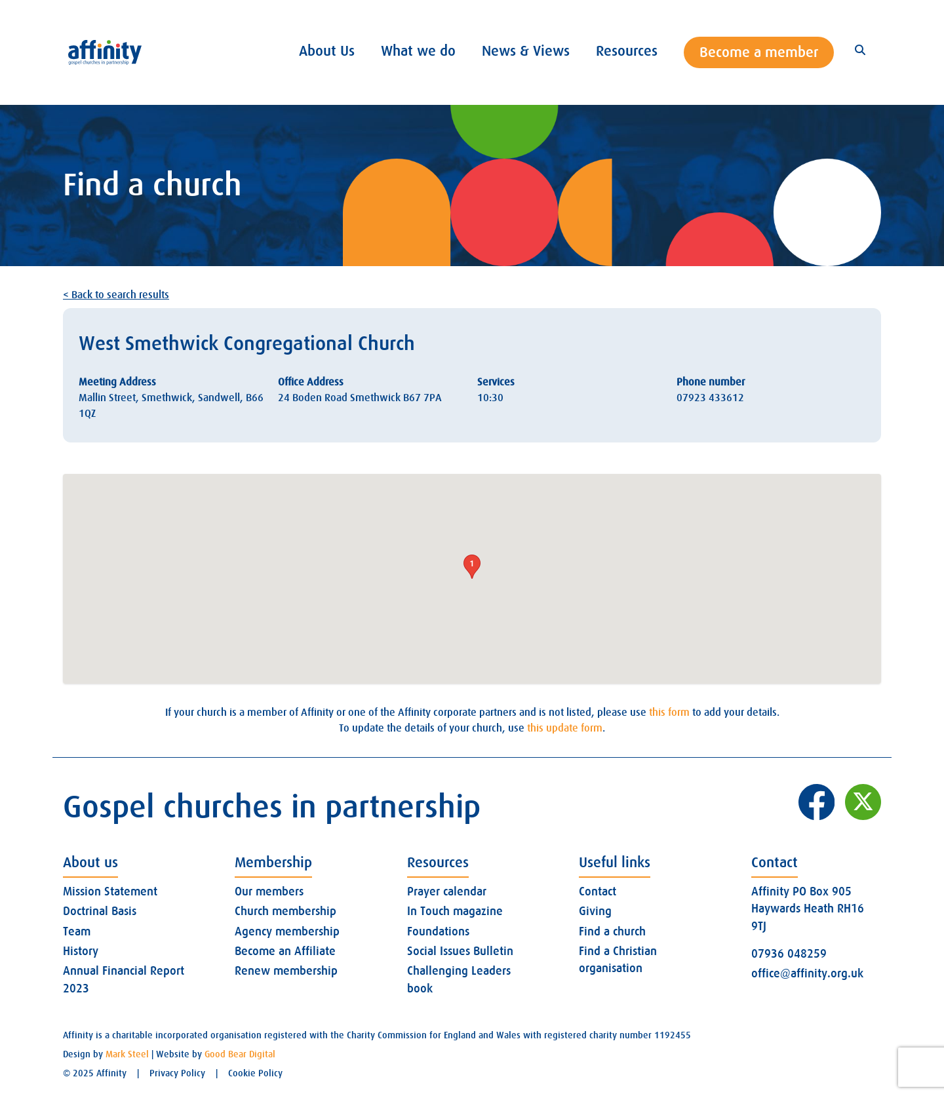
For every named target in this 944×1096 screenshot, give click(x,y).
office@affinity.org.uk (807, 973)
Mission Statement (110, 891)
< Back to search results (116, 295)
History (80, 951)
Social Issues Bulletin (460, 951)
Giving (595, 911)
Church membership (285, 911)
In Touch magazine (455, 911)
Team (76, 931)
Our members (269, 891)
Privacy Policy (177, 1073)
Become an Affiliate (285, 951)
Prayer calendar (446, 891)
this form (669, 712)
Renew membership (286, 970)
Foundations (438, 931)
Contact (597, 891)
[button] (472, 567)
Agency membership (287, 931)
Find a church (612, 931)
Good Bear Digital (240, 1054)
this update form (564, 728)
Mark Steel (127, 1054)
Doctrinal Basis (99, 911)
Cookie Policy (255, 1073)
